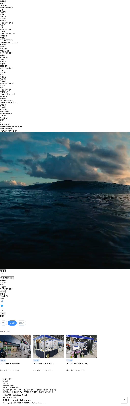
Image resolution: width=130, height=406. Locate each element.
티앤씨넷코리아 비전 (6, 7)
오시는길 (5, 383)
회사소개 (3, 1)
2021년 (21, 323)
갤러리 (2, 59)
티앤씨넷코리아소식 (6, 53)
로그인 (8, 124)
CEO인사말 (3, 5)
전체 (3, 323)
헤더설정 (3, 271)
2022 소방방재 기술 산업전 (11, 363)
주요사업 (3, 18)
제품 (1, 27)
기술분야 (3, 46)
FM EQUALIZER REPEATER (9, 42)
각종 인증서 (3, 49)
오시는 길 (3, 16)
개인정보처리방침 (8, 385)
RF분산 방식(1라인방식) (7, 33)
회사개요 (3, 3)
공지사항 (3, 55)
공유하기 (3, 313)
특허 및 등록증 (4, 51)
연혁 (1, 10)
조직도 (2, 14)
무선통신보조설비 (5, 29)
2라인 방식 (3, 36)
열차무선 (3, 44)
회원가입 (3, 124)
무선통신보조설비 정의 (7, 23)
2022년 (12, 323)
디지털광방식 (4, 31)
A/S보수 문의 (4, 57)
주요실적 (3, 25)
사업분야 (3, 20)
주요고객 (3, 12)
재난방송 (3, 38)
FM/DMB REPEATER (6, 40)
